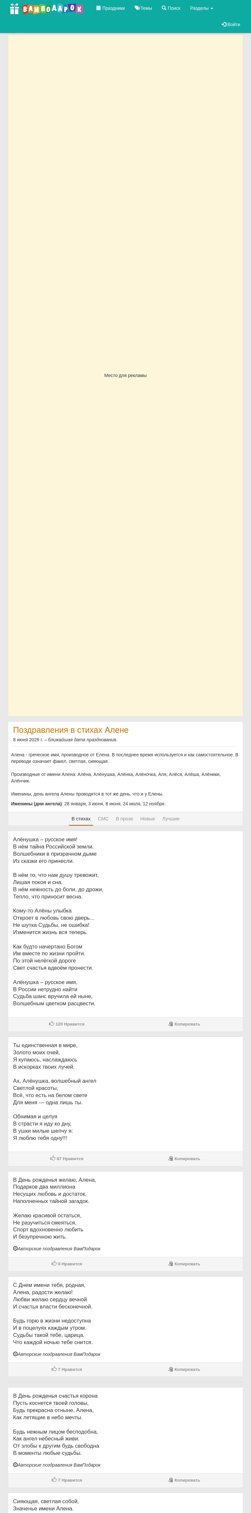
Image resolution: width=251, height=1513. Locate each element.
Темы (143, 8)
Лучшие (170, 818)
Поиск (171, 8)
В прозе (124, 818)
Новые (147, 818)
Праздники (110, 8)
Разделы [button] (201, 8)
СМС (103, 818)
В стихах (81, 818)
